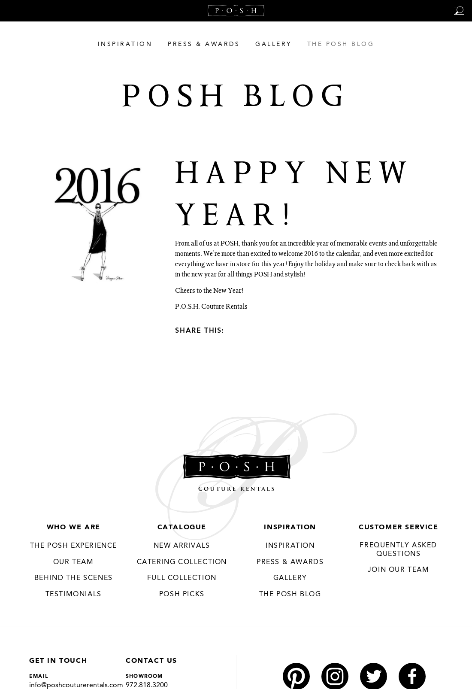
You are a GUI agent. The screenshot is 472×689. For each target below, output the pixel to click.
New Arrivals (182, 546)
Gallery (290, 578)
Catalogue (181, 527)
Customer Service (399, 527)
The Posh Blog (290, 594)
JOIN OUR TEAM (399, 570)
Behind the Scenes (73, 578)
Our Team (73, 562)
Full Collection (182, 578)
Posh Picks (182, 594)
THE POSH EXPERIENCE (73, 546)
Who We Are (73, 527)
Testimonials (73, 594)
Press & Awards (290, 562)
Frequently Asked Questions (398, 550)
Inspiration (290, 527)
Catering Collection (182, 562)
